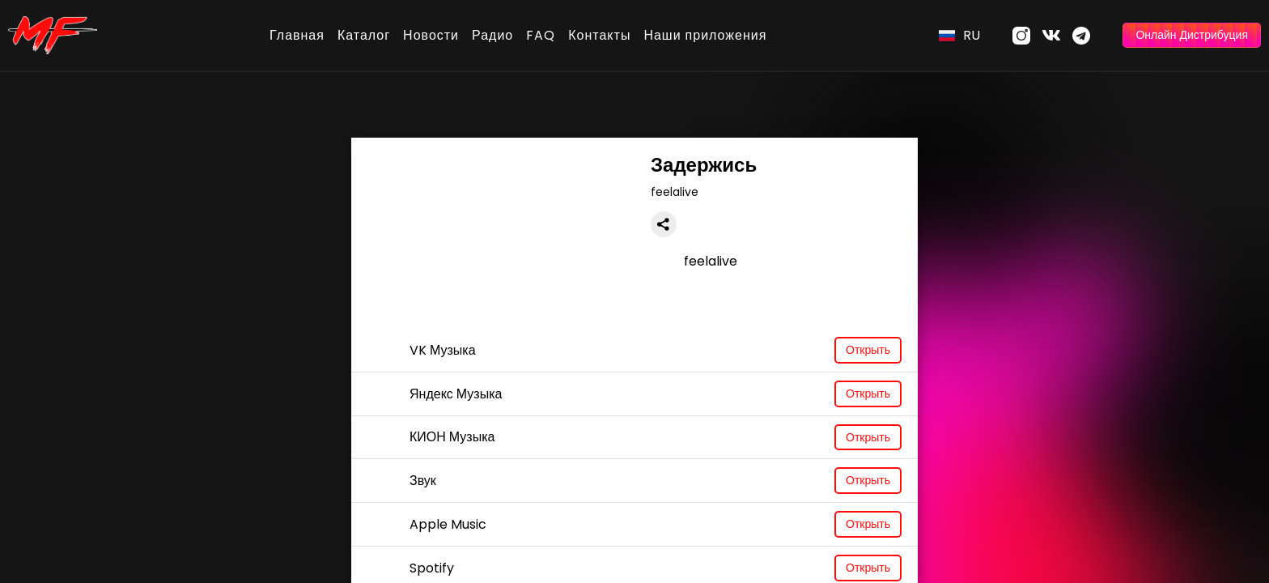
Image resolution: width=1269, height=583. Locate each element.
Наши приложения (704, 35)
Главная (297, 35)
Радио (492, 35)
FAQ (540, 35)
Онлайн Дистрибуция (1191, 35)
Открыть (868, 350)
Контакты (599, 35)
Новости (431, 35)
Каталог (363, 35)
